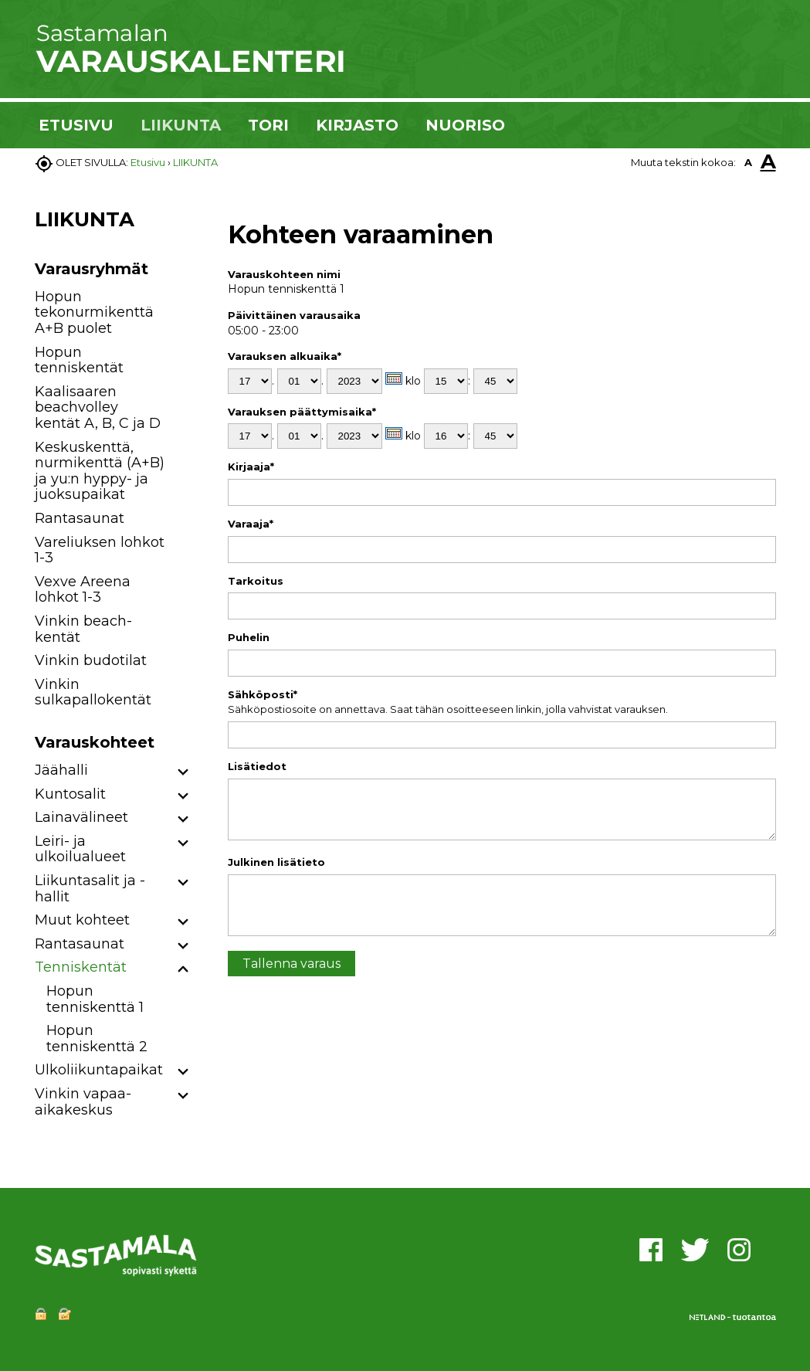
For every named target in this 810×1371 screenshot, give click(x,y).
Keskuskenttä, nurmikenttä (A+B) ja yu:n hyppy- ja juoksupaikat (99, 471)
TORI (268, 125)
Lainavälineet (81, 817)
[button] (183, 772)
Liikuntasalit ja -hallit (90, 888)
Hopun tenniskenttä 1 (95, 999)
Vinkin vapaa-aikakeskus (83, 1101)
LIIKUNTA (181, 125)
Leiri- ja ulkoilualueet (80, 849)
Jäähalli (61, 770)
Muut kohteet (82, 919)
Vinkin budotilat (91, 660)
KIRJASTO (357, 125)
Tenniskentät (81, 967)
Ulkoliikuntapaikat (99, 1069)
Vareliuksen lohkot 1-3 (99, 550)
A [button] (748, 162)
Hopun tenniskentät (79, 360)
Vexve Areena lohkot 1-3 (82, 589)
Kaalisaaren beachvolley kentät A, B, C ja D (98, 407)
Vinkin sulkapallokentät (93, 692)
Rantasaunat (79, 518)
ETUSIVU (76, 125)
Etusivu (147, 162)
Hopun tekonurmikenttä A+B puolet (94, 312)
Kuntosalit (70, 794)
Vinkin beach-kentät (83, 629)
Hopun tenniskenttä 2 (96, 1038)
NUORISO (465, 125)
